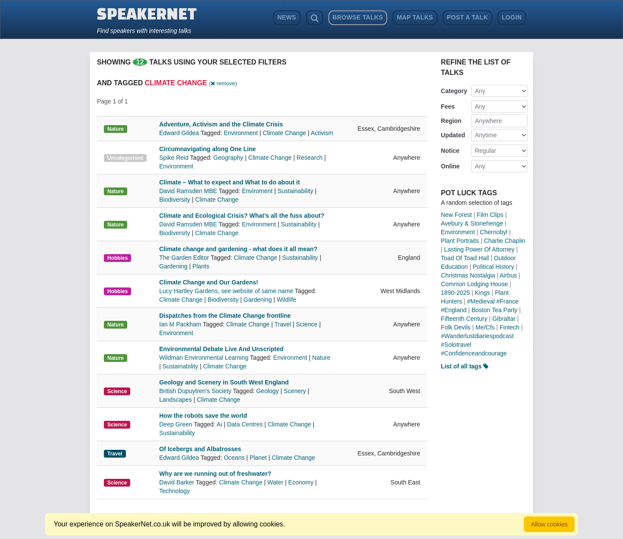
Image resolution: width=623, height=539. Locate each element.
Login (512, 17)
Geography (228, 157)
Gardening (173, 266)
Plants (201, 266)
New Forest (456, 214)
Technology (174, 490)
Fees (448, 106)
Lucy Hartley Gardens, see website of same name (227, 290)
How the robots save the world (203, 415)
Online (450, 166)
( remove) (223, 83)
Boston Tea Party (494, 310)
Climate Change (284, 132)
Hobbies (117, 258)
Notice (450, 150)
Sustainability (295, 190)
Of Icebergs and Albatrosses (200, 448)
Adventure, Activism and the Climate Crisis (221, 124)
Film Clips (490, 214)
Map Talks (415, 17)
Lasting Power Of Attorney (479, 249)
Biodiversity (174, 199)
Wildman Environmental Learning (204, 357)
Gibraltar (504, 318)
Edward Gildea (179, 132)
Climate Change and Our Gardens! (208, 282)
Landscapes (175, 399)
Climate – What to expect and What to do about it (229, 182)
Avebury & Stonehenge (472, 223)
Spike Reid (174, 157)
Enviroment (257, 190)
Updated (453, 135)
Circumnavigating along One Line (207, 148)
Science (307, 324)
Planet (258, 457)
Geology (267, 390)
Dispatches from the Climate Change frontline (225, 315)
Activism (322, 132)
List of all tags (464, 366)
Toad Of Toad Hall (465, 258)
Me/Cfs (485, 327)
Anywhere (488, 120)
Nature (115, 129)
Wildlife (286, 299)
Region (451, 120)
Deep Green (176, 424)
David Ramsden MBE (188, 190)
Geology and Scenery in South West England (224, 382)
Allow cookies (549, 524)
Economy (300, 482)
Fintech (510, 327)
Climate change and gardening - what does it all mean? (238, 248)
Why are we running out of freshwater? (215, 473)
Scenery (295, 390)
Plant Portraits (460, 240)
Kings (482, 292)
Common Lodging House (474, 284)
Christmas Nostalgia (468, 275)
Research (310, 157)
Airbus (508, 275)
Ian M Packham (181, 324)
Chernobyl (493, 232)
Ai (219, 424)
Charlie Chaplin (504, 240)
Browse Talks (358, 17)
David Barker (177, 482)
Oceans (234, 457)
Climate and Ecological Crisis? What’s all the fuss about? (241, 215)
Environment (241, 132)
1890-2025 (455, 292)
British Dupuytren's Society (196, 390)
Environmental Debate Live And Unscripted (221, 348)
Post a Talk (467, 17)
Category (454, 90)
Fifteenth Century (464, 318)
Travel (282, 324)
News (286, 17)
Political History (493, 266)
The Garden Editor (185, 257)
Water (275, 482)
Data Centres (245, 424)
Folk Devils (455, 327)
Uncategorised (125, 158)
